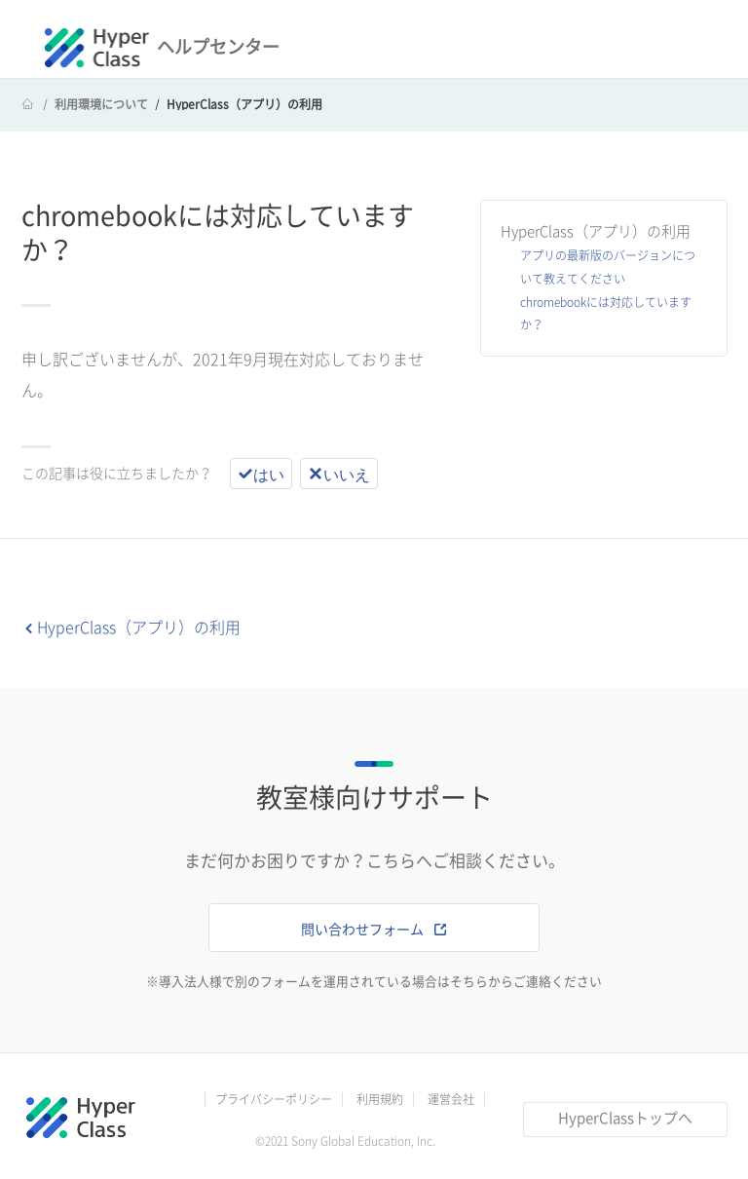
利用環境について (101, 104)
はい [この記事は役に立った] (268, 473)
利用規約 (379, 1099)
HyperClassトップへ (625, 1118)
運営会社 (451, 1099)
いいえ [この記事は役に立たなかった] (346, 473)
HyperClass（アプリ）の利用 (244, 104)
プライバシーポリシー (273, 1099)
